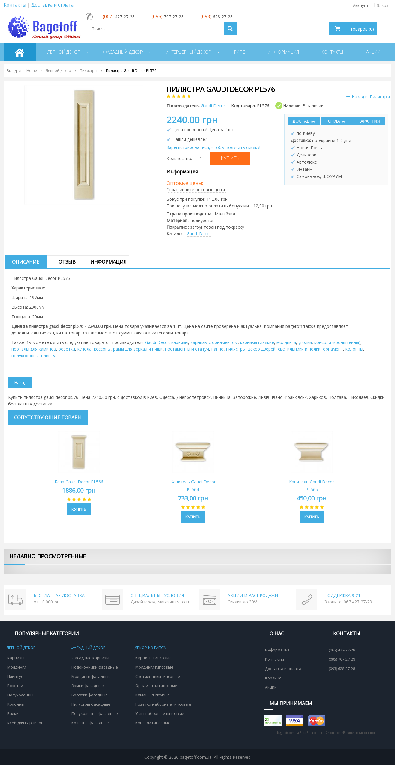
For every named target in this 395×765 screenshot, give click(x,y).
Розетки (15, 685)
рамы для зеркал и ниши (138, 349)
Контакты (15, 5)
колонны (354, 349)
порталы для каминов (33, 349)
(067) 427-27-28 (342, 650)
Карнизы (15, 657)
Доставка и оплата (52, 5)
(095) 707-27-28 (342, 659)
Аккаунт (361, 5)
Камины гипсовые (152, 695)
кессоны (102, 349)
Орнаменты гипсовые (156, 685)
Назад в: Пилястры (368, 96)
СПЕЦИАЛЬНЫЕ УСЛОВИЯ (157, 595)
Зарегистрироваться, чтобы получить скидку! (213, 147)
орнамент (333, 349)
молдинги (286, 342)
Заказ (382, 5)
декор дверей (262, 349)
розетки (67, 349)
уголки (305, 342)
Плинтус (15, 676)
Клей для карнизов (25, 722)
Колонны (15, 704)
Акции (271, 687)
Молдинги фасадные (91, 676)
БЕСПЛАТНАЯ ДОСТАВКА (59, 595)
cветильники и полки (299, 349)
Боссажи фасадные (89, 695)
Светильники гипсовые (157, 676)
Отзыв (67, 262)
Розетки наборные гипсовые (163, 704)
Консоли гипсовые (152, 722)
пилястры (236, 349)
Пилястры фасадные (90, 704)
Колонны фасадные (90, 722)
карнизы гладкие (257, 342)
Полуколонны (20, 695)
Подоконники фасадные (94, 667)
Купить (78, 509)
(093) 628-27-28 (342, 668)
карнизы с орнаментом (214, 342)
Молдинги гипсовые (154, 667)
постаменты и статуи (187, 349)
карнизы (179, 342)
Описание (25, 262)
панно (217, 349)
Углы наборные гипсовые (159, 713)
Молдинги (16, 667)
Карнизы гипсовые (153, 657)
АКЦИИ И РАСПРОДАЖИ (253, 595)
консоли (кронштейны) (337, 342)
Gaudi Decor (199, 233)
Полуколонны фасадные (94, 713)
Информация (108, 262)
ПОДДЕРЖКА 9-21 (342, 595)
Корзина (273, 677)
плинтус (49, 355)
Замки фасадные (87, 685)
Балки (13, 713)
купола (84, 349)
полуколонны (25, 355)
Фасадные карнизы (90, 657)
